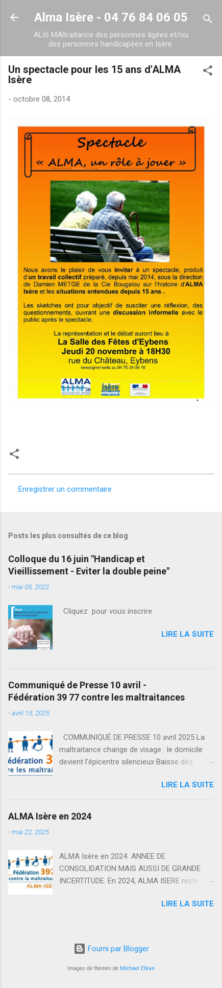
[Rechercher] (208, 20)
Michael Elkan (137, 968)
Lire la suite (187, 634)
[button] (208, 72)
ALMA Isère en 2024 (49, 816)
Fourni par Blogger (111, 948)
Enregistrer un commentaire (65, 489)
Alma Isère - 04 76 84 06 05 (111, 17)
